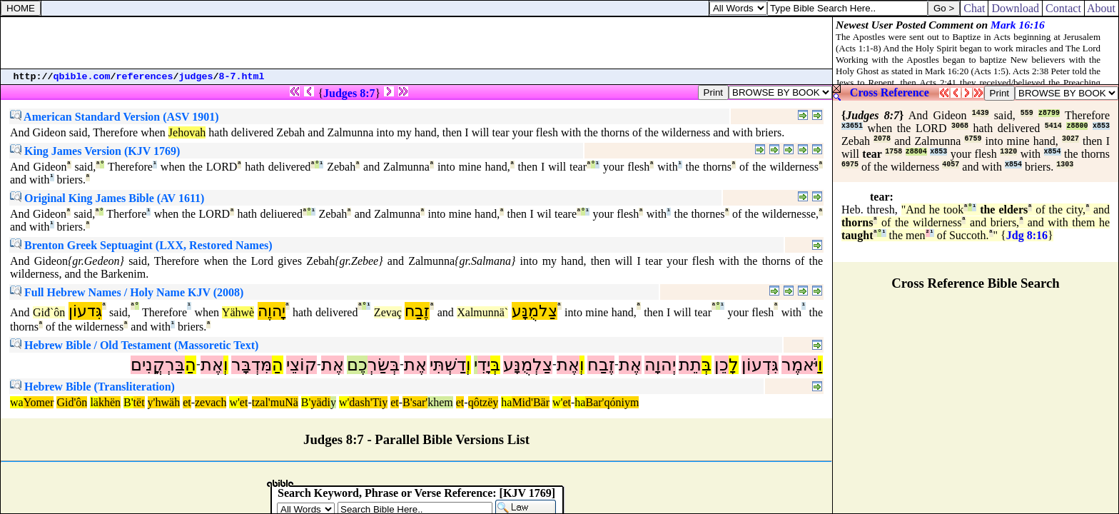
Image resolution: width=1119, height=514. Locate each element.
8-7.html (242, 76)
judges (196, 76)
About (1101, 8)
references (144, 76)
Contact (1063, 8)
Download (1015, 8)
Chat (974, 8)
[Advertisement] (417, 42)
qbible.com (82, 76)
